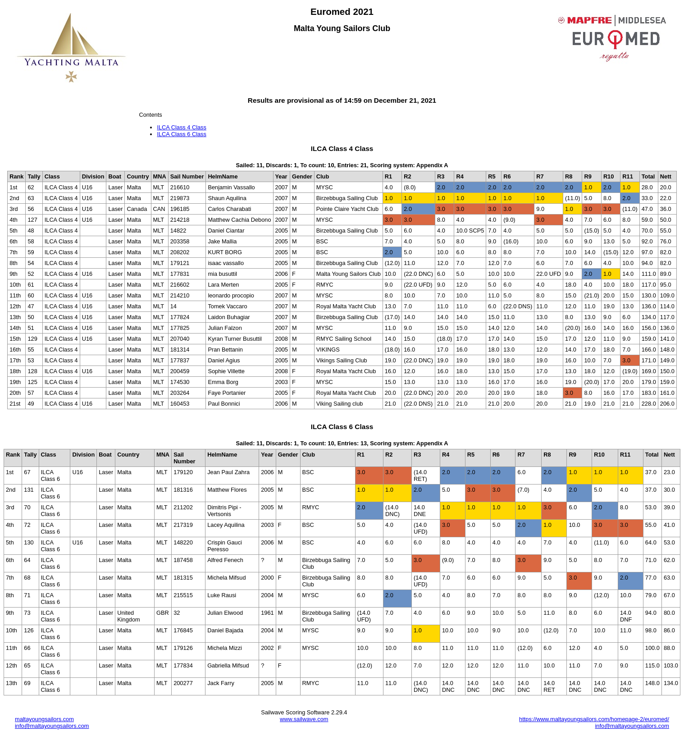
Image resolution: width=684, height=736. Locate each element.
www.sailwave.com (304, 719)
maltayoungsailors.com (44, 719)
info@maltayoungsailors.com (52, 725)
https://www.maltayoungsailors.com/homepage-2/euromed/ (594, 719)
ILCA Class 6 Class (181, 134)
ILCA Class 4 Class (181, 127)
